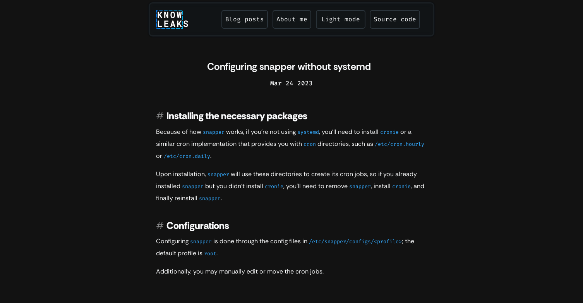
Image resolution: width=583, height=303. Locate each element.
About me (291, 19)
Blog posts (244, 19)
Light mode (340, 19)
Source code (395, 19)
